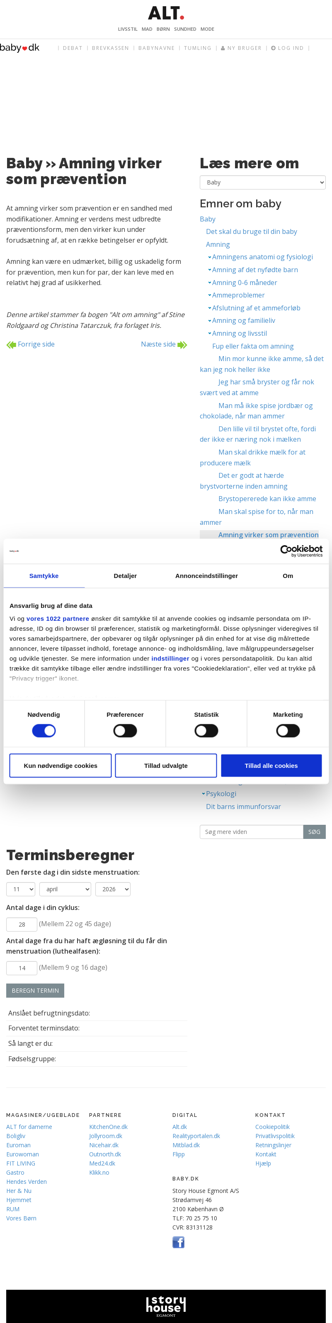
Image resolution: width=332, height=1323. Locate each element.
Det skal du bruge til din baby (251, 231)
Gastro (15, 1172)
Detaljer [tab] (125, 575)
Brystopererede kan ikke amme (267, 498)
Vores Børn (21, 1218)
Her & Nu (19, 1191)
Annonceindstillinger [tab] (206, 575)
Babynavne (156, 48)
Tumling (198, 48)
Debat (73, 48)
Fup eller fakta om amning (253, 346)
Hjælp (263, 1163)
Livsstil (128, 29)
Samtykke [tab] (44, 575)
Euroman (18, 1145)
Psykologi (221, 793)
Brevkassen (110, 48)
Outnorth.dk (105, 1154)
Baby (208, 219)
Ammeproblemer (238, 295)
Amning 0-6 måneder (244, 282)
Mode (207, 29)
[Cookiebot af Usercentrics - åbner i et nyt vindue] (286, 551)
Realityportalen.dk (196, 1136)
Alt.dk (179, 1127)
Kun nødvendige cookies (61, 765)
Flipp (178, 1154)
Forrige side (30, 344)
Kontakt (265, 1154)
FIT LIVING (20, 1163)
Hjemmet (19, 1200)
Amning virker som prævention (268, 534)
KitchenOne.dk (108, 1127)
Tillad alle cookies (271, 765)
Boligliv (15, 1136)
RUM (12, 1209)
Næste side (164, 344)
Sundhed (185, 29)
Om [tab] (288, 575)
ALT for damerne (29, 1127)
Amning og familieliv (243, 320)
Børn (163, 29)
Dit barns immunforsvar (243, 806)
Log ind (287, 48)
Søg (314, 832)
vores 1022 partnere (58, 618)
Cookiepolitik (272, 1127)
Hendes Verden (26, 1181)
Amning (218, 244)
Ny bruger (241, 48)
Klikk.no (99, 1172)
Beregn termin (35, 990)
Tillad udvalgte (166, 765)
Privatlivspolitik (275, 1136)
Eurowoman (22, 1154)
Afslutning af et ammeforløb (256, 307)
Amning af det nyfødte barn (255, 269)
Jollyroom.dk (105, 1136)
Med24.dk (102, 1163)
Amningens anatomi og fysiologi (262, 256)
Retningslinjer (273, 1145)
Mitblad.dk (186, 1145)
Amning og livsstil (239, 333)
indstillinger (171, 658)
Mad (147, 29)
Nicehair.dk (104, 1145)
